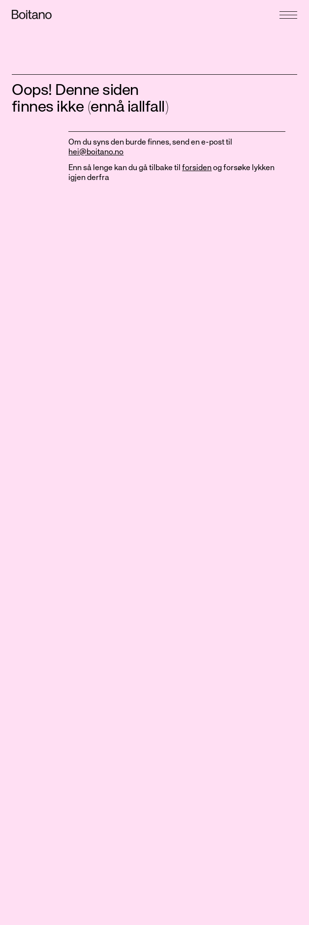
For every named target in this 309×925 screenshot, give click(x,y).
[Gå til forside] (81, 14)
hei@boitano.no (96, 152)
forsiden (197, 168)
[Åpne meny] (288, 11)
